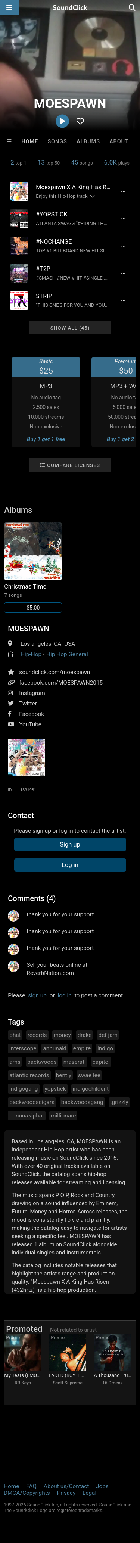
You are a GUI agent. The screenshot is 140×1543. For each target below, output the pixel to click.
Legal (89, 1493)
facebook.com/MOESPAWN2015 (61, 682)
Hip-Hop (31, 654)
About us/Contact (66, 1486)
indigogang (23, 1088)
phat (15, 1035)
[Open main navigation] (9, 7)
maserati (74, 1062)
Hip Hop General (67, 654)
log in (65, 995)
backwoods (42, 1062)
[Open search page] (132, 7)
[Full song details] (123, 191)
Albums (88, 141)
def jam (108, 1035)
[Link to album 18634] (33, 567)
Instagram (32, 693)
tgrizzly (119, 1102)
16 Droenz (112, 1382)
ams (15, 1062)
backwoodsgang (82, 1102)
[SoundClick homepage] (70, 7)
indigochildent (91, 1088)
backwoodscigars (32, 1102)
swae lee (89, 1075)
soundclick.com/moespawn (54, 672)
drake (85, 1035)
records (37, 1035)
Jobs (102, 1486)
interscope (22, 1048)
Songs (57, 141)
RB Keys (23, 1382)
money (62, 1035)
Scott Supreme (68, 1382)
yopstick (55, 1088)
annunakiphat (26, 1115)
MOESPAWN (28, 628)
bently (63, 1075)
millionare (63, 1115)
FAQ (31, 1486)
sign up (37, 995)
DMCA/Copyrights (27, 1493)
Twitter (28, 703)
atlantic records (29, 1075)
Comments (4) (32, 898)
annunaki (54, 1048)
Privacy (66, 1493)
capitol (101, 1062)
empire (82, 1048)
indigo (105, 1048)
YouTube (30, 724)
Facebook (31, 714)
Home (29, 141)
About (119, 141)
